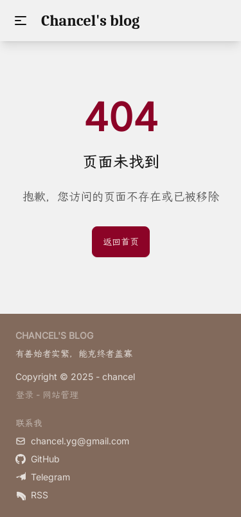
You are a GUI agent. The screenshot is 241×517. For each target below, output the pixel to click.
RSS (31, 494)
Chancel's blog (90, 21)
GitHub (37, 458)
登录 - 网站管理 (46, 394)
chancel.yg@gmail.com (72, 440)
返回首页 (121, 241)
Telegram (42, 476)
